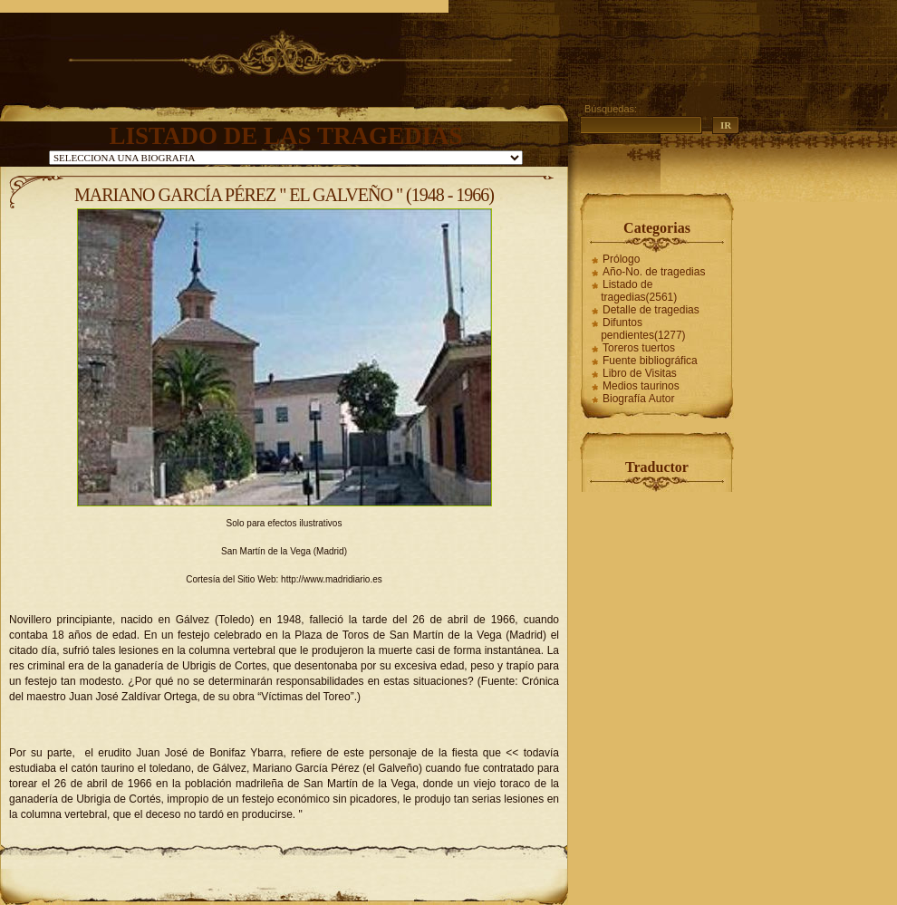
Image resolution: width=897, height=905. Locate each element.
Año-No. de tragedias (654, 271)
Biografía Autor (638, 398)
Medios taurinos (641, 386)
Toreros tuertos (639, 348)
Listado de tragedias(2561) (639, 290)
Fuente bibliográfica (650, 360)
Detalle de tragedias (651, 309)
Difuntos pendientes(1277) (643, 329)
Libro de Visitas (640, 373)
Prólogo (621, 259)
